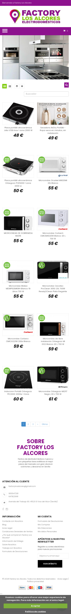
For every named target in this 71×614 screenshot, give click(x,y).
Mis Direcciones (45, 528)
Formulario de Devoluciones (15, 551)
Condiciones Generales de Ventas (17, 531)
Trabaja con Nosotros (12, 548)
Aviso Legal (7, 528)
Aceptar (35, 605)
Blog (4, 524)
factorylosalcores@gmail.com (22, 486)
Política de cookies (35, 611)
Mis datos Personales (47, 531)
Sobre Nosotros (9, 544)
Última (45, 424)
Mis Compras (44, 524)
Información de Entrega (12, 541)
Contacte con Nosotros (12, 521)
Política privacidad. (35, 581)
